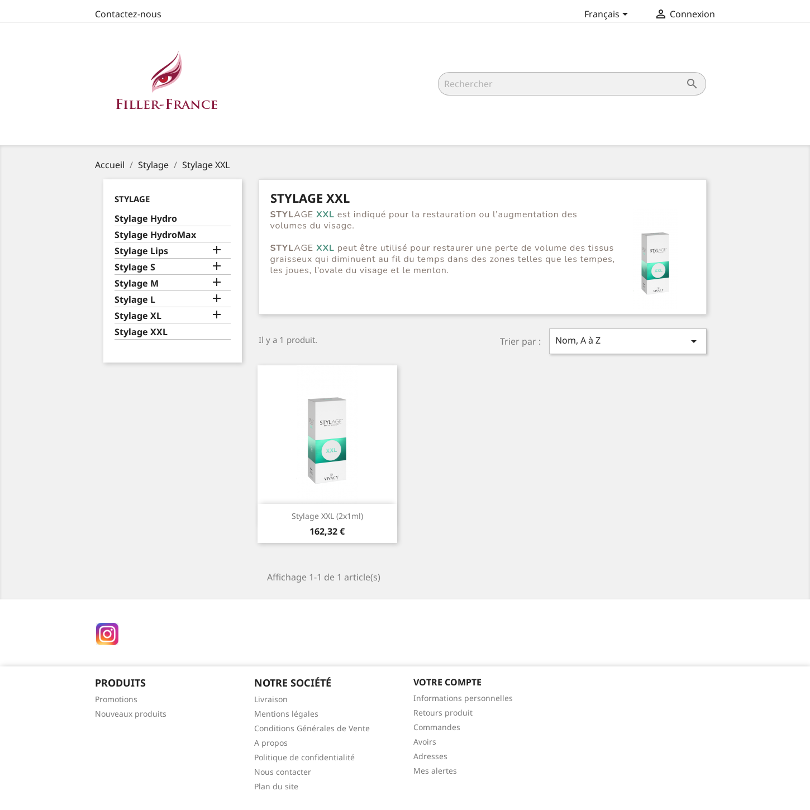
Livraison (271, 699)
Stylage (132, 198)
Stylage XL (138, 316)
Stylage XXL (141, 332)
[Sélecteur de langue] (608, 15)
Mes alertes (435, 770)
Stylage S (135, 267)
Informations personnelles (463, 698)
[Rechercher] (572, 84)
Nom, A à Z (628, 341)
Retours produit (443, 712)
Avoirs (424, 741)
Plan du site (276, 786)
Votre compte (447, 682)
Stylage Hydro (146, 219)
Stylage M (137, 283)
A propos (271, 742)
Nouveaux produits (130, 713)
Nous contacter (282, 771)
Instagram (107, 634)
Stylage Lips (141, 251)
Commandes (436, 727)
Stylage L (135, 300)
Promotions (116, 699)
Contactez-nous (128, 14)
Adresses (430, 756)
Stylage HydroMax (155, 235)
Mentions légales (286, 713)
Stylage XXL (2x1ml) (327, 516)
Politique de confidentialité (304, 757)
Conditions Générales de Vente (312, 728)
